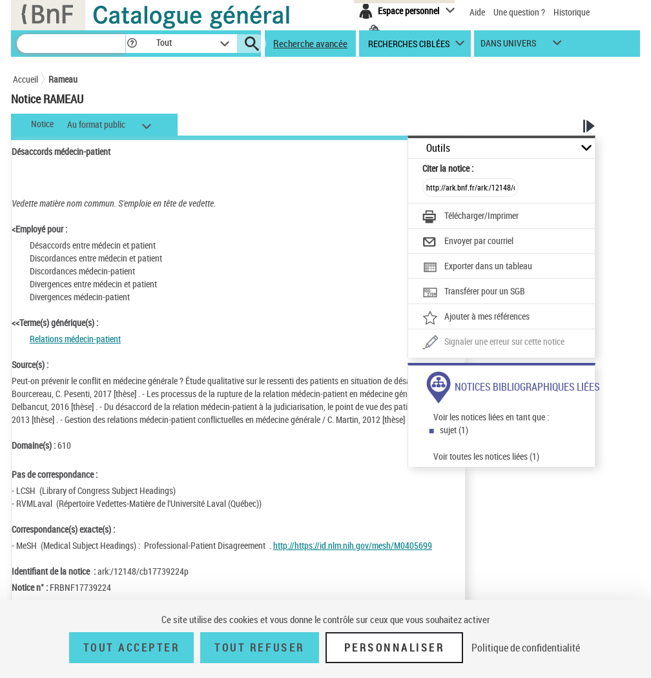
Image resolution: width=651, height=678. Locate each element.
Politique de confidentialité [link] (525, 648)
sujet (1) (454, 430)
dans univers (508, 46)
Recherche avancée (310, 43)
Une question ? (519, 12)
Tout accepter (131, 648)
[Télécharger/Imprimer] (470, 217)
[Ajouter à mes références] (476, 317)
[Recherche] (71, 43)
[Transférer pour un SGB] (473, 292)
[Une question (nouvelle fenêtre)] (493, 343)
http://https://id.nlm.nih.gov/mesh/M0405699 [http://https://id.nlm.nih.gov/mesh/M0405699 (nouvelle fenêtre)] (352, 545)
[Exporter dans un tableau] (477, 267)
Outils (438, 148)
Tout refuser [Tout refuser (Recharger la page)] (259, 648)
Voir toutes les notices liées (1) (486, 456)
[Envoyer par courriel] (467, 242)
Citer (447, 168)
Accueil (25, 79)
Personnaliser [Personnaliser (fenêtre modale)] (394, 648)
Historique (571, 12)
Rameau (63, 79)
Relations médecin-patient (75, 339)
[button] (132, 43)
